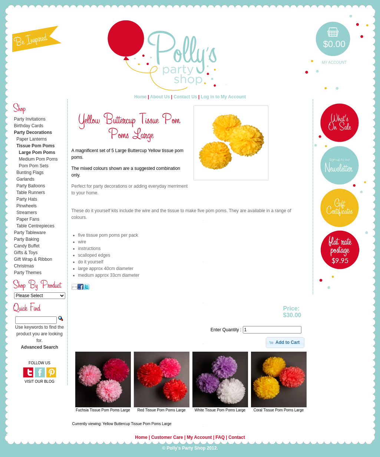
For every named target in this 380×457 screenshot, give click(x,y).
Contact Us (185, 96)
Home (140, 96)
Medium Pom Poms (38, 159)
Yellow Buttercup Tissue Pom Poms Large (137, 424)
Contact (236, 437)
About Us (160, 96)
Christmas (24, 266)
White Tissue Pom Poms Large (220, 410)
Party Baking (26, 239)
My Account (334, 62)
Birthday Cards (28, 125)
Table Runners (30, 192)
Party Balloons (30, 185)
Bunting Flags (29, 172)
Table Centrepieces (35, 225)
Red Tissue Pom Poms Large (161, 410)
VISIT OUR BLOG (39, 381)
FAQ (220, 437)
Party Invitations (30, 119)
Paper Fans (27, 219)
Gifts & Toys (26, 252)
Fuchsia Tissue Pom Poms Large (103, 410)
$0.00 (334, 44)
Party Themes (28, 272)
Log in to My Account (223, 96)
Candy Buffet (27, 246)
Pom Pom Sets (34, 165)
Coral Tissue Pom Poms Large (279, 410)
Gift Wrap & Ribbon (33, 259)
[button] (285, 342)
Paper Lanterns (31, 139)
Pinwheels (26, 205)
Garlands (25, 179)
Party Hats (26, 199)
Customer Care (167, 437)
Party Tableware (30, 232)
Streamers (26, 212)
